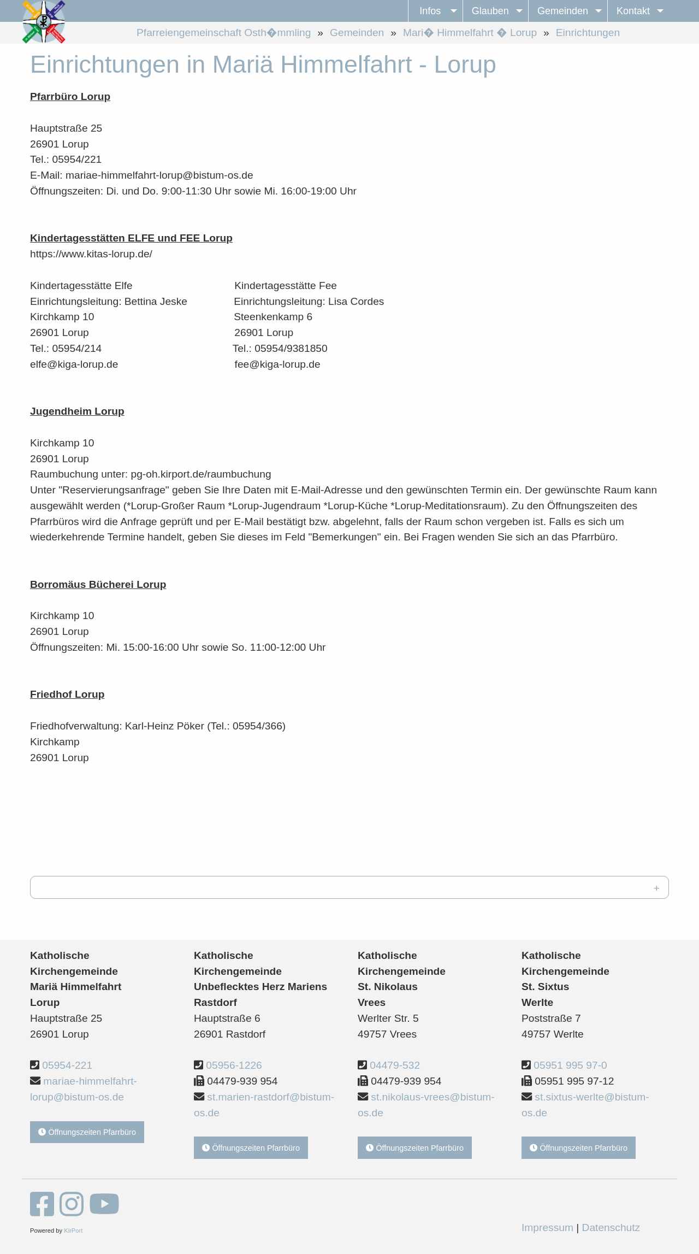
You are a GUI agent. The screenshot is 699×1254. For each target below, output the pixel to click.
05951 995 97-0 (570, 1065)
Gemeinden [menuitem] (562, 10)
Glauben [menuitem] (490, 10)
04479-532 (395, 1065)
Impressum (547, 1227)
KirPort (73, 1230)
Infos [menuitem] (430, 10)
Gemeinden (357, 32)
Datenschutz (611, 1227)
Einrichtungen (588, 32)
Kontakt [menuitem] (633, 10)
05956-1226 (234, 1065)
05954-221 (67, 1065)
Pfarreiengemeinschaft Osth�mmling (224, 32)
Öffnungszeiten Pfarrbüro (87, 1132)
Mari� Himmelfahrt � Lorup (470, 32)
